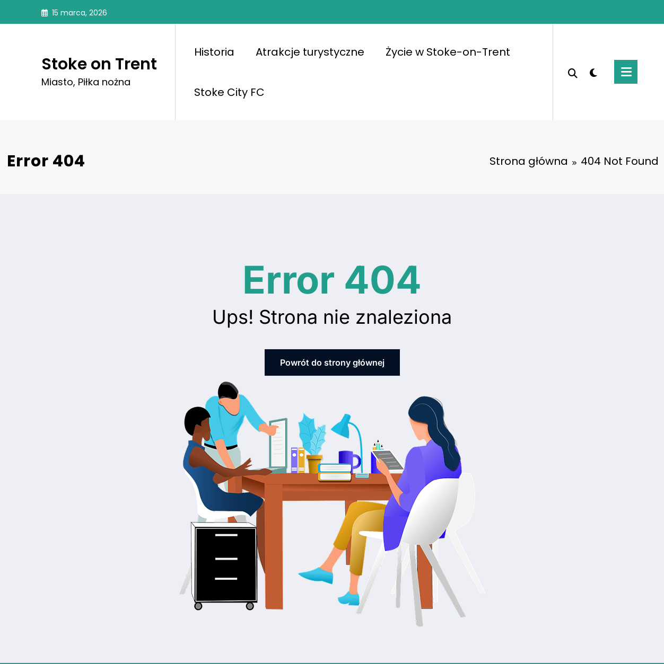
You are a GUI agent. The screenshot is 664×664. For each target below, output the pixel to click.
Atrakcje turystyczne (310, 52)
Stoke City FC (229, 92)
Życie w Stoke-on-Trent (448, 52)
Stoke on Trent (99, 64)
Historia (214, 52)
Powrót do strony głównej (332, 362)
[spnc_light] (593, 71)
